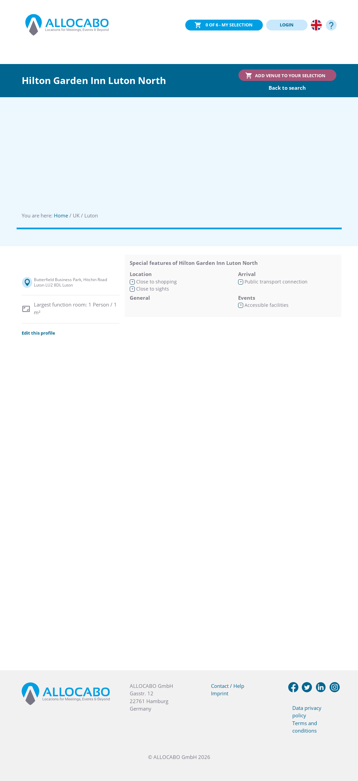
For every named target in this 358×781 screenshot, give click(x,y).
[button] (344, 747)
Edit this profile (38, 333)
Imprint (219, 693)
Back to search (287, 87)
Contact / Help (227, 685)
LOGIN (287, 25)
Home (61, 215)
